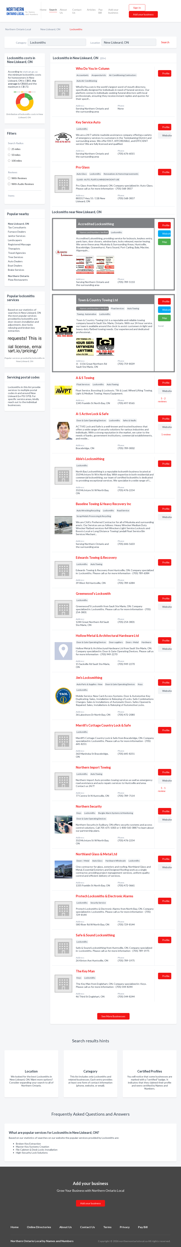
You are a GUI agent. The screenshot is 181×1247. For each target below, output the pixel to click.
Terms (107, 1227)
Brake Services (16, 269)
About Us (63, 11)
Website (166, 135)
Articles (91, 9)
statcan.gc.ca (30, 71)
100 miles (16, 160)
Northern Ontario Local (18, 29)
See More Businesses (113, 1016)
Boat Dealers (15, 265)
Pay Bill (100, 11)
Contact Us (76, 11)
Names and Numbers (60, 1241)
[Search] (165, 42)
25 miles (16, 148)
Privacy (125, 1227)
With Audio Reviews (22, 183)
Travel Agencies (17, 252)
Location (95, 42)
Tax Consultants (17, 227)
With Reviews (19, 178)
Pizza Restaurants (18, 279)
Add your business (113, 11)
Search (53, 9)
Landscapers (15, 240)
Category (21, 42)
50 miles (16, 154)
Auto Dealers (15, 261)
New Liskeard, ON (50, 29)
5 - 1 (162, 789)
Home (43, 9)
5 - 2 (162, 400)
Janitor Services (16, 235)
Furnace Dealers (17, 231)
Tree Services (15, 257)
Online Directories (39, 1227)
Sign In (137, 7)
